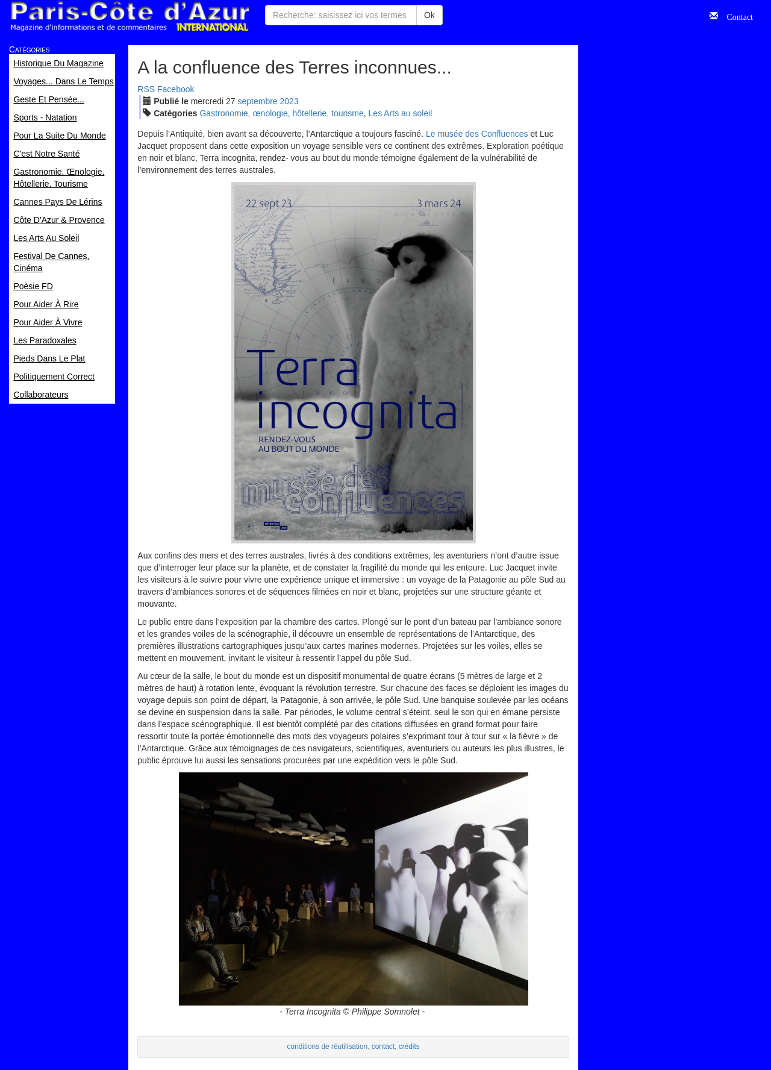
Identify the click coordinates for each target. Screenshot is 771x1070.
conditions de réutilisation (327, 1046)
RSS (146, 89)
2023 (289, 101)
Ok (429, 15)
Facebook (175, 89)
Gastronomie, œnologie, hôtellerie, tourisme (281, 113)
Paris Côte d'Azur (129, 16)
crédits (409, 1046)
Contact (735, 15)
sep (258, 101)
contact (383, 1046)
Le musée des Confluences (477, 134)
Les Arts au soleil (400, 113)
